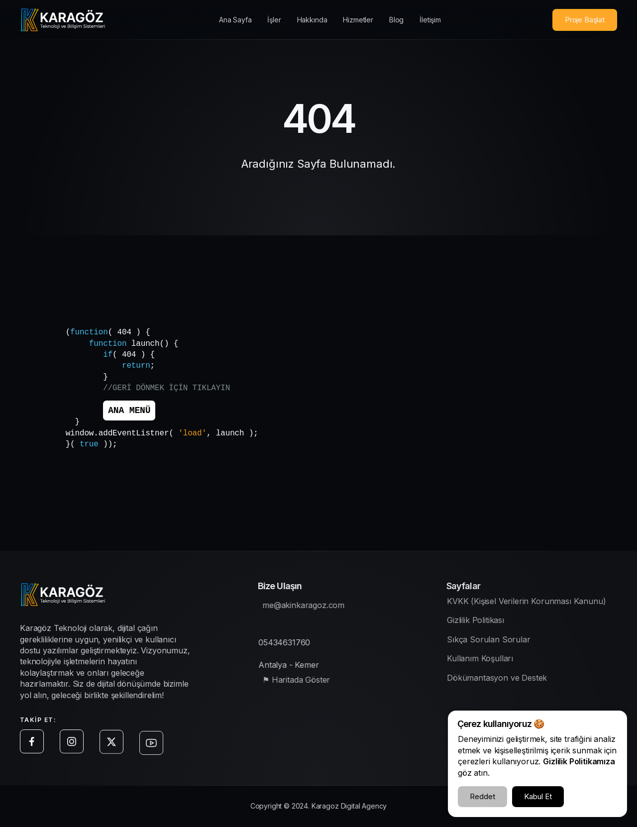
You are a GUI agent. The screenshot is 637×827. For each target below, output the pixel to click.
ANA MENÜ (129, 410)
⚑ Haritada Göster (301, 682)
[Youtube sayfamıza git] (153, 757)
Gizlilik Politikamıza (579, 761)
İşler (274, 19)
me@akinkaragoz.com (308, 608)
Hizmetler (358, 19)
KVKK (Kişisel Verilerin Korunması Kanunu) (536, 604)
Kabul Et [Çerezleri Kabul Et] (538, 796)
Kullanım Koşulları (490, 661)
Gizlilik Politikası (485, 622)
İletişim (430, 19)
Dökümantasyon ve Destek (507, 680)
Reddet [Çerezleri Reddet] (482, 796)
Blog (396, 19)
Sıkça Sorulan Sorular (498, 642)
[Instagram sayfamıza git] (74, 748)
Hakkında (312, 19)
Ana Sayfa (235, 19)
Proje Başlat (585, 19)
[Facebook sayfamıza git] (34, 746)
